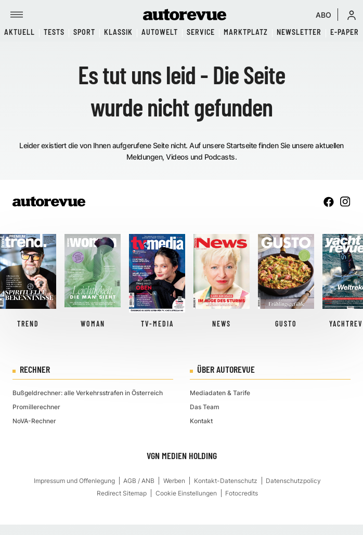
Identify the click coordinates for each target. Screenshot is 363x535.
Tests (54, 32)
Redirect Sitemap (122, 493)
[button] (351, 14)
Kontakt (201, 421)
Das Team (204, 407)
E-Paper (344, 32)
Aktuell (19, 32)
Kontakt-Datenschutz (225, 481)
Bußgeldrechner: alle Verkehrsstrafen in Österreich (87, 393)
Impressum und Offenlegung (74, 481)
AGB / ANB (138, 481)
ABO (323, 14)
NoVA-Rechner (34, 421)
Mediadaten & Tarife (220, 393)
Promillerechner (36, 407)
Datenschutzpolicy (293, 481)
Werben (174, 481)
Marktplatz (246, 32)
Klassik (118, 32)
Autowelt (159, 32)
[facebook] (328, 202)
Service (201, 32)
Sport (84, 32)
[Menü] (16, 14)
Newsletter (299, 32)
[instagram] (345, 202)
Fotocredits (241, 493)
